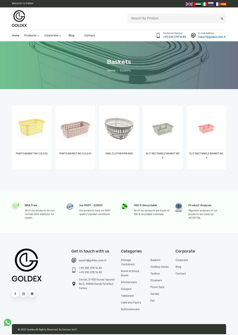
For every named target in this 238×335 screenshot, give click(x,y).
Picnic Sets (157, 288)
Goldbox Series (159, 267)
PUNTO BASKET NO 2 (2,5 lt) (75, 154)
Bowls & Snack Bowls (130, 274)
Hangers (126, 289)
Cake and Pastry (131, 303)
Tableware (127, 296)
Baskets (155, 260)
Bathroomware (130, 310)
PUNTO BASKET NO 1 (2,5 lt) (32, 154)
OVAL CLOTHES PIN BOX (119, 154)
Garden (154, 294)
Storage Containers (128, 263)
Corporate (51, 35)
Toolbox (155, 274)
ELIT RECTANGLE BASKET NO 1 (206, 156)
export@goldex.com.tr (212, 37)
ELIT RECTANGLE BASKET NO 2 (163, 156)
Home (15, 35)
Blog (71, 35)
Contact (89, 35)
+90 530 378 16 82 (174, 37)
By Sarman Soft (68, 330)
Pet (152, 301)
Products (30, 35)
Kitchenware (129, 283)
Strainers (156, 281)
